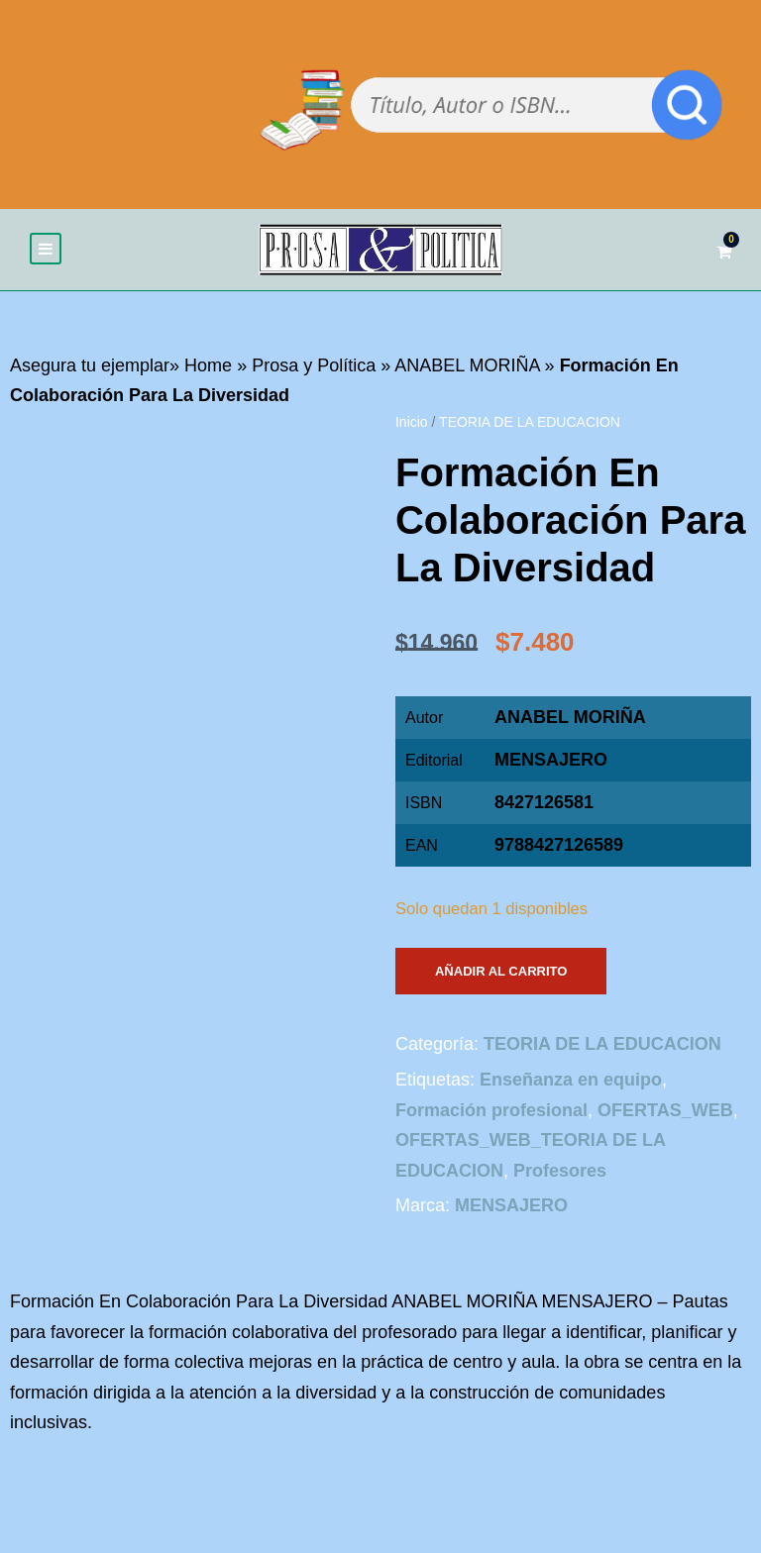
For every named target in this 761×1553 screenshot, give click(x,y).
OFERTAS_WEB (665, 1111)
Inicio (411, 423)
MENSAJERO (550, 761)
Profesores (559, 1172)
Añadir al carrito (501, 972)
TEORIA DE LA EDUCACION (529, 423)
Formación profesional (491, 1111)
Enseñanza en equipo (571, 1080)
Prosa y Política (314, 366)
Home (208, 366)
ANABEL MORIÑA (466, 366)
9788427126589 (558, 846)
